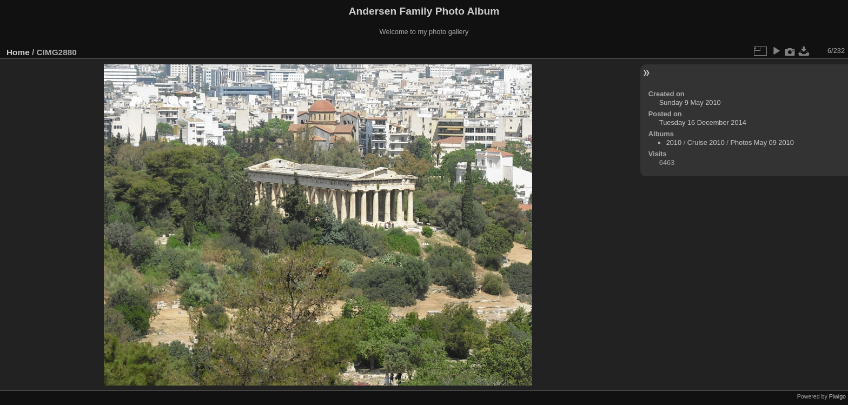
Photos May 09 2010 (761, 142)
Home (18, 52)
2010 (673, 142)
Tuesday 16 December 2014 (702, 122)
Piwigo (837, 396)
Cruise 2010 (706, 142)
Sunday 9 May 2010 (690, 102)
